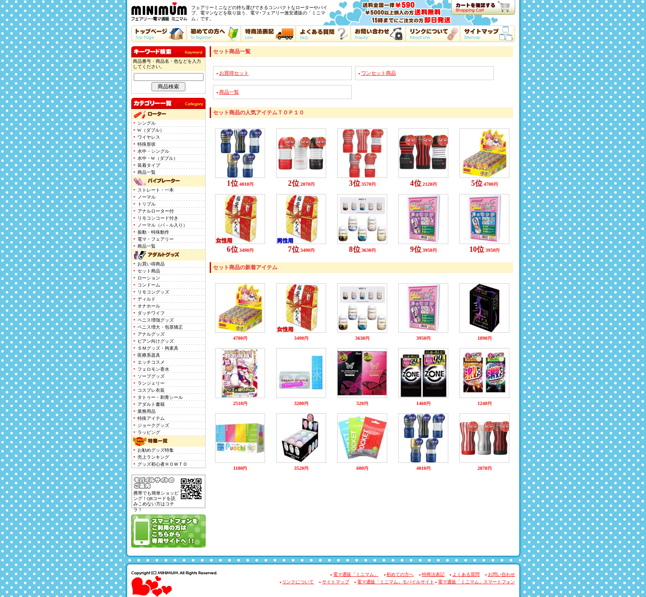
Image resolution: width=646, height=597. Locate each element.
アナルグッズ (151, 334)
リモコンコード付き (157, 218)
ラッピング (148, 432)
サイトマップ (335, 582)
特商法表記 (433, 574)
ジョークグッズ (153, 425)
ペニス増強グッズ (155, 320)
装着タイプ (148, 165)
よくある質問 (466, 574)
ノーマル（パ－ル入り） (162, 225)
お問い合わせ (501, 574)
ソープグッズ (151, 376)
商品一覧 (146, 172)
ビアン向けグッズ (155, 341)
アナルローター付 (155, 211)
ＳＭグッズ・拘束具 (157, 348)
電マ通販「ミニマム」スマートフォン (476, 582)
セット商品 (148, 271)
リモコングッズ (153, 292)
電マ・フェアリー (155, 239)
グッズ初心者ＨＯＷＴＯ (162, 464)
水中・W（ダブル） (157, 158)
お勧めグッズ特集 (155, 450)
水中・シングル (153, 151)
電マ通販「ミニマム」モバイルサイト (395, 582)
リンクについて (298, 582)
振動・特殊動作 (153, 232)
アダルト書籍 (151, 404)
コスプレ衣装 (151, 390)
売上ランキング (153, 457)
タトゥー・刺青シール (160, 397)
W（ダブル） (150, 130)
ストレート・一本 (155, 190)
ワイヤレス (148, 137)
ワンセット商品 (378, 73)
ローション (148, 278)
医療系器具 (148, 355)
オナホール (148, 306)
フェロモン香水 (153, 369)
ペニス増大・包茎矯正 (160, 327)
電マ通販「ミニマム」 (356, 574)
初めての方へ (400, 574)
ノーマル (146, 197)
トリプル (146, 204)
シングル (146, 123)
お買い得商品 (151, 264)
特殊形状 (146, 144)
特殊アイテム (151, 418)
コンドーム (148, 285)
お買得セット (234, 73)
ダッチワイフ (151, 313)
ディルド (146, 299)
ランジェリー (151, 383)
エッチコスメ (151, 362)
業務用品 (146, 411)
